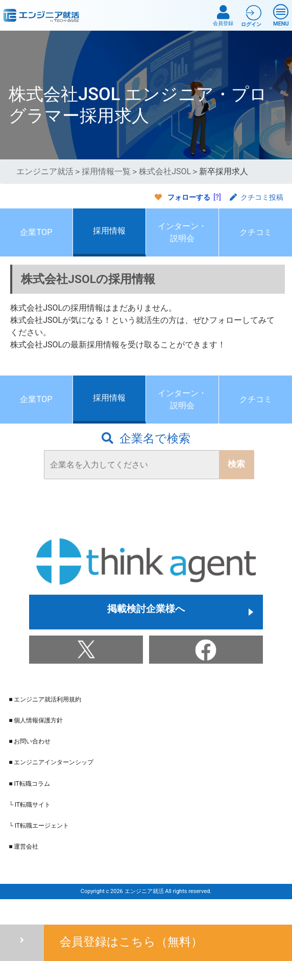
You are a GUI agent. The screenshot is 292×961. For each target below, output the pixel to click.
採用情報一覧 (106, 171)
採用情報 (109, 236)
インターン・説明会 (182, 238)
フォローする (188, 197)
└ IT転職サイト (30, 825)
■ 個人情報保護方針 (36, 741)
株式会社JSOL (165, 171)
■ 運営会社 (23, 867)
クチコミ (255, 238)
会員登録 (223, 15)
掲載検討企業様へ (146, 633)
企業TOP (36, 238)
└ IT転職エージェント (39, 846)
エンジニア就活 (45, 171)
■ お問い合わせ (30, 762)
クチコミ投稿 (256, 197)
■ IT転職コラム (29, 804)
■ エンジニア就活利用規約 (45, 720)
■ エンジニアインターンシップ (51, 783)
